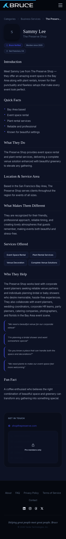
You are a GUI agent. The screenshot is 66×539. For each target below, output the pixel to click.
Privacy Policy (31, 492)
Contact (33, 500)
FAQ (17, 492)
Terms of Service (52, 492)
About (8, 492)
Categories (10, 18)
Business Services (30, 18)
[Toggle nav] (60, 5)
